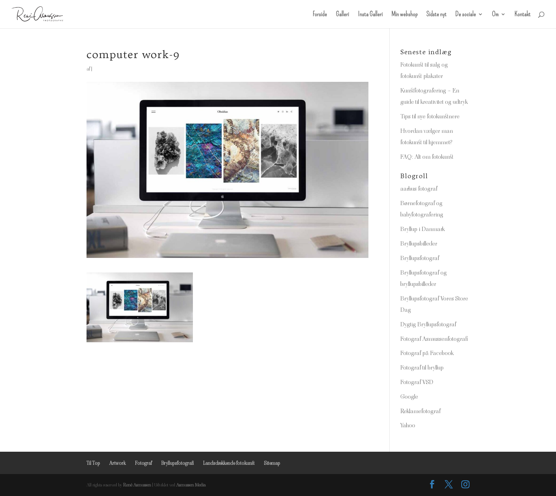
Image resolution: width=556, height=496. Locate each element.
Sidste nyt (436, 15)
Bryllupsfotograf (419, 258)
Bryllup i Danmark (422, 229)
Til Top (93, 463)
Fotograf (143, 463)
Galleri (342, 15)
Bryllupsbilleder (418, 243)
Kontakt (522, 15)
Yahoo (407, 425)
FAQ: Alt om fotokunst (427, 156)
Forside (320, 15)
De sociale (465, 15)
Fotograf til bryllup (422, 367)
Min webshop (404, 15)
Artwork (117, 463)
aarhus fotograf (418, 188)
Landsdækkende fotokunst (229, 463)
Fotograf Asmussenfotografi (434, 338)
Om (495, 15)
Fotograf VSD (416, 382)
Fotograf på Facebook (427, 353)
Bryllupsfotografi (177, 463)
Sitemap (272, 463)
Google (409, 396)
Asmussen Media (191, 484)
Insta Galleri (370, 15)
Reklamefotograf (420, 411)
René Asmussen (137, 484)
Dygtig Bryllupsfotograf (428, 324)
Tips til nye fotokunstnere (430, 116)
